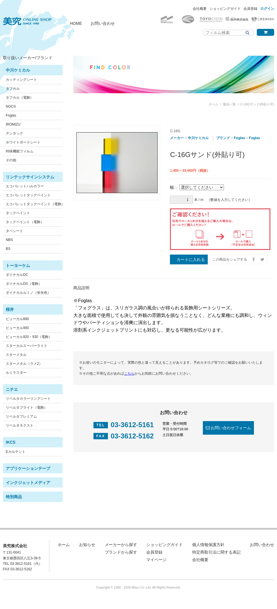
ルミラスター (16, 373)
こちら (129, 373)
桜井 (10, 309)
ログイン (267, 9)
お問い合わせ (103, 23)
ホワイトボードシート (23, 142)
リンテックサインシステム (30, 177)
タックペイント (18, 213)
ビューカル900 (17, 328)
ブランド (223, 138)
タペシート (14, 231)
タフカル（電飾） (19, 98)
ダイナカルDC (17, 275)
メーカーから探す (121, 544)
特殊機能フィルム (19, 151)
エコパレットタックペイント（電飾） (35, 204)
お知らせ (87, 544)
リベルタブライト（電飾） (26, 408)
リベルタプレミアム (21, 416)
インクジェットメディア (28, 482)
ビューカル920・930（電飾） (29, 337)
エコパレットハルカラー (25, 186)
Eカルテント (15, 452)
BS (8, 249)
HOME (76, 23)
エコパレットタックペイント (28, 195)
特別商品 (14, 496)
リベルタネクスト (19, 425)
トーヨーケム (18, 265)
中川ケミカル (18, 70)
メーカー (177, 138)
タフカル (13, 89)
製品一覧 (229, 104)
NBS (9, 240)
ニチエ (12, 389)
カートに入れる (191, 259)
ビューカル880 (17, 319)
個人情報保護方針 (208, 544)
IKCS (10, 442)
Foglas (11, 115)
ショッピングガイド (225, 9)
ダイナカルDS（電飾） (24, 284)
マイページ (156, 559)
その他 (11, 160)
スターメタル (16, 355)
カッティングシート (21, 80)
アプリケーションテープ (28, 468)
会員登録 (250, 9)
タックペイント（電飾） (25, 222)
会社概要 (200, 9)
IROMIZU (13, 124)
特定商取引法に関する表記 (216, 552)
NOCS (11, 106)
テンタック (14, 133)
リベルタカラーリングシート (28, 399)
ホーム (213, 104)
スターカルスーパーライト (26, 346)
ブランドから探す (121, 552)
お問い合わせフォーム (231, 427)
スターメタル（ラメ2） (24, 364)
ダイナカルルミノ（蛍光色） (28, 293)
